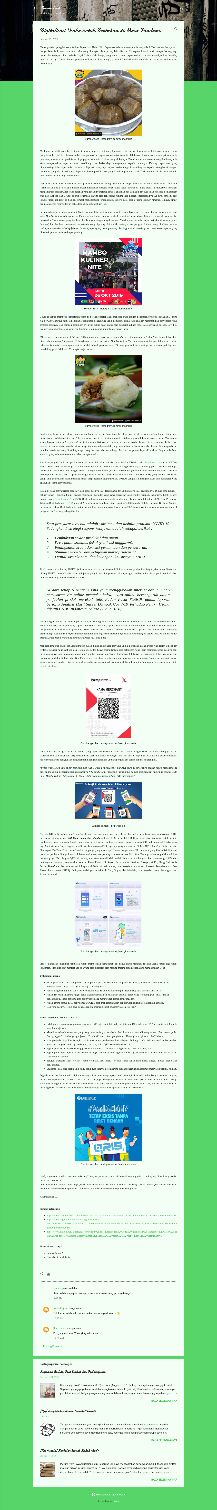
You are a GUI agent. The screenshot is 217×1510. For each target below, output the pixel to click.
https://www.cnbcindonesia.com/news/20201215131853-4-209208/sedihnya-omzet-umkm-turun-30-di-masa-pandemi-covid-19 (111, 1215)
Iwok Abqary (60, 1308)
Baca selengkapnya (164, 1400)
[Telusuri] (182, 9)
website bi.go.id (61, 499)
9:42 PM (57, 1298)
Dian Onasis (59, 1328)
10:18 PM (58, 1318)
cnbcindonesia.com (152, 462)
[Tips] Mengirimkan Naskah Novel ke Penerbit (67, 1411)
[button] (175, 28)
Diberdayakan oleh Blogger (109, 1494)
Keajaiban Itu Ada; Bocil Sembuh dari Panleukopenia (72, 1372)
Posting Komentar (53, 1346)
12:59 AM (58, 1338)
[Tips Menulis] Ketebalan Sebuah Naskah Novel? (69, 1451)
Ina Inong (58, 1288)
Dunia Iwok (51, 8)
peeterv (116, 1501)
